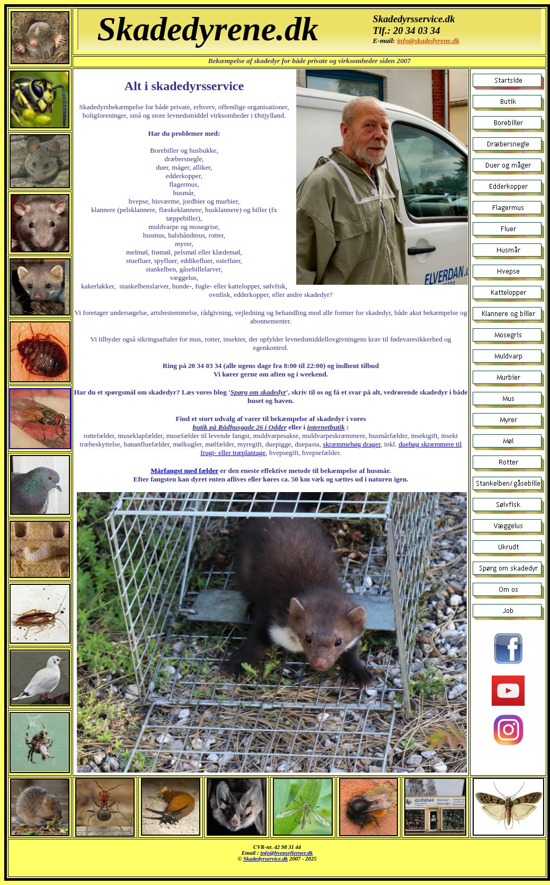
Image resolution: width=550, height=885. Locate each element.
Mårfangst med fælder (184, 471)
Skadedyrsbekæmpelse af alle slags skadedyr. (277, 858)
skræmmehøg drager (351, 444)
